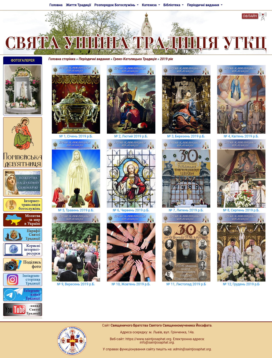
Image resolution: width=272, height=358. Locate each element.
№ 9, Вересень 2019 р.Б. (76, 284)
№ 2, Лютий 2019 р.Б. (131, 136)
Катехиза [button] (149, 5)
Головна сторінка (61, 59)
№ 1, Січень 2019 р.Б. (76, 136)
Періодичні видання (94, 59)
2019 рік (166, 59)
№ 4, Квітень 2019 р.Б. (241, 136)
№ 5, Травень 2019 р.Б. (76, 210)
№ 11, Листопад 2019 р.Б (186, 284)
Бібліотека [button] (172, 5)
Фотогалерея (22, 60)
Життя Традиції (78, 5)
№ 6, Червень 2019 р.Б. (131, 210)
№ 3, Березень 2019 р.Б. (186, 136)
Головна (56, 5)
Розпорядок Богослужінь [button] (115, 5)
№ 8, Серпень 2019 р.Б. (241, 210)
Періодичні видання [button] (203, 5)
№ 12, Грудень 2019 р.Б (241, 284)
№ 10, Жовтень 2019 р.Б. (131, 284)
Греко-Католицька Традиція (135, 59)
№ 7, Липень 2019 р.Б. (186, 210)
